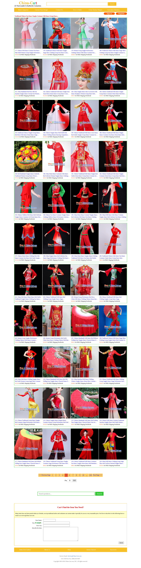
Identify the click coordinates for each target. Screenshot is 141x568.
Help (69, 552)
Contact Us (59, 10)
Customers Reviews (113, 10)
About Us (47, 552)
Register (121, 13)
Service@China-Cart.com (74, 558)
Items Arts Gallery (25, 552)
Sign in (109, 13)
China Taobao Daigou (95, 10)
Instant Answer (91, 552)
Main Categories (23, 10)
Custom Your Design (41, 10)
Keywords (113, 552)
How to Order (77, 10)
